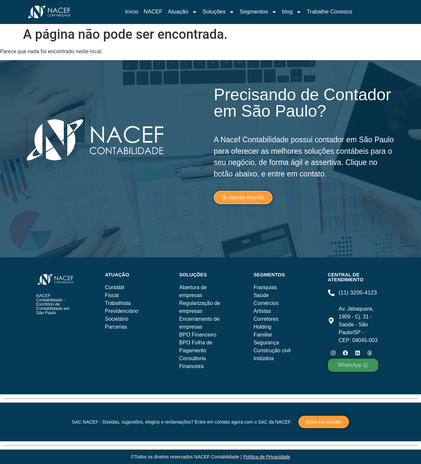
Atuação (182, 12)
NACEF (153, 12)
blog (292, 12)
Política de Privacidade (266, 456)
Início (131, 12)
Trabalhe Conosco (329, 12)
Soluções (219, 12)
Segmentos (258, 12)
